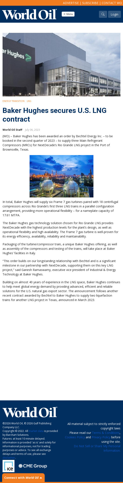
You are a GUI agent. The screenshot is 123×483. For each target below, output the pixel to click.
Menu (68, 14)
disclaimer (9, 457)
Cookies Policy (75, 437)
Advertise (71, 3)
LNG (29, 101)
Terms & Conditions (106, 433)
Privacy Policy (101, 437)
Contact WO (112, 3)
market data (36, 431)
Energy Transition (13, 101)
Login (114, 14)
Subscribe (90, 3)
